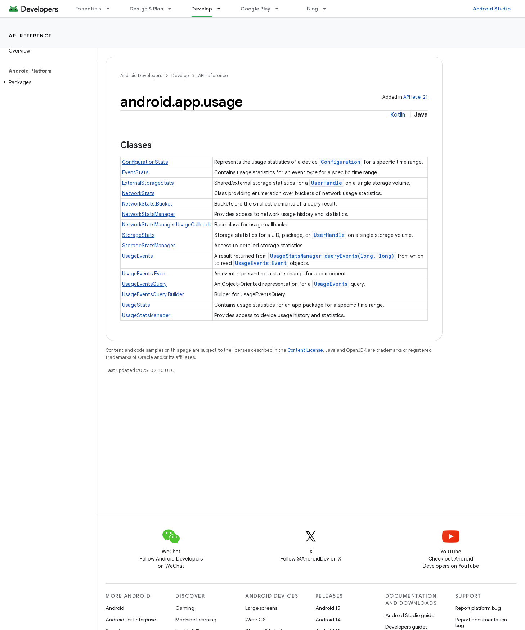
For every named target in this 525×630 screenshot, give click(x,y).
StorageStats (138, 235)
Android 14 (328, 619)
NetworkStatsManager (148, 214)
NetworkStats (138, 193)
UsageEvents (137, 256)
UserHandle (326, 182)
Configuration (340, 161)
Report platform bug (478, 608)
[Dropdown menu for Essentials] (111, 8)
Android (115, 608)
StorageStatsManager (148, 245)
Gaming (184, 608)
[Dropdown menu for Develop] (222, 8)
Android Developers (141, 75)
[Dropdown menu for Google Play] (280, 8)
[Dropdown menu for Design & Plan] (173, 8)
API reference (30, 35)
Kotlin (397, 114)
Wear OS (255, 619)
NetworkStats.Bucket (147, 204)
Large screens (261, 608)
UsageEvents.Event (261, 263)
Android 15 (327, 608)
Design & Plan (146, 8)
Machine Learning (195, 619)
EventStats (135, 172)
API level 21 (415, 97)
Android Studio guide (409, 615)
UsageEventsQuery (144, 284)
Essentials (88, 8)
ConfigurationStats (145, 162)
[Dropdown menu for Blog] (327, 8)
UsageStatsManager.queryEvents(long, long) (332, 255)
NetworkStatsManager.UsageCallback (166, 224)
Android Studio (492, 8)
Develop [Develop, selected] (201, 8)
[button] (47, 82)
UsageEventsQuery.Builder (153, 294)
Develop (180, 75)
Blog (312, 8)
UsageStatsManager (146, 315)
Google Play (256, 8)
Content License (305, 350)
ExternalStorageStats (148, 183)
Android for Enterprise (131, 619)
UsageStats (136, 305)
